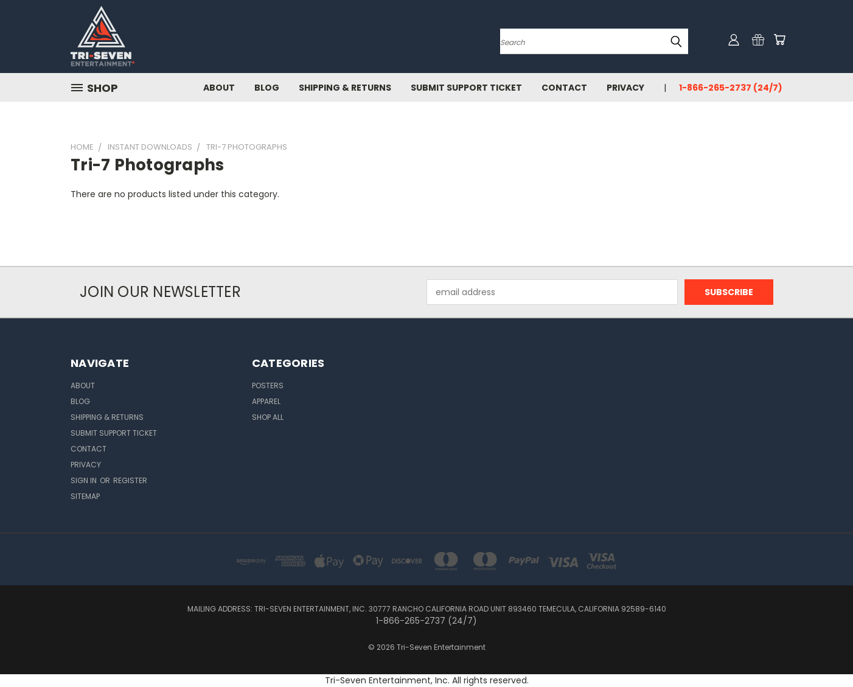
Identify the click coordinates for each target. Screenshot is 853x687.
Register (130, 480)
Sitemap (85, 496)
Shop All (268, 417)
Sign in (85, 480)
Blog (266, 88)
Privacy (625, 88)
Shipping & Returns (345, 88)
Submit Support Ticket (466, 88)
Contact (564, 88)
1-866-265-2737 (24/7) (730, 88)
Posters (268, 385)
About (219, 88)
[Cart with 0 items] (779, 39)
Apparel (266, 401)
